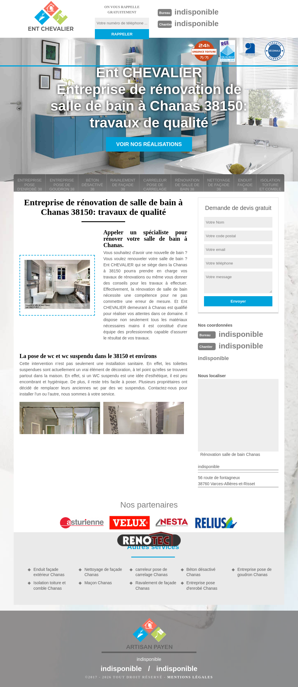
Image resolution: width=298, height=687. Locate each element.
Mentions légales (190, 677)
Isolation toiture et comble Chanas (49, 585)
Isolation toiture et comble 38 (270, 185)
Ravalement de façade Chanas (155, 585)
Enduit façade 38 (245, 184)
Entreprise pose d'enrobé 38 (29, 184)
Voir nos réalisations (149, 144)
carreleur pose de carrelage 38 (155, 185)
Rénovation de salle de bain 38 (187, 184)
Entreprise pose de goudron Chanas (254, 572)
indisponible (197, 12)
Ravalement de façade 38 (122, 184)
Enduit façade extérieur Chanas (49, 572)
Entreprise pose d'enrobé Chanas (202, 585)
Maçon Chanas (98, 582)
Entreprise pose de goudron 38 (61, 184)
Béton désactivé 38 (92, 184)
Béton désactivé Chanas (201, 572)
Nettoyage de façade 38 (218, 184)
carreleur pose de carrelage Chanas (151, 572)
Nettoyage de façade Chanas (103, 572)
